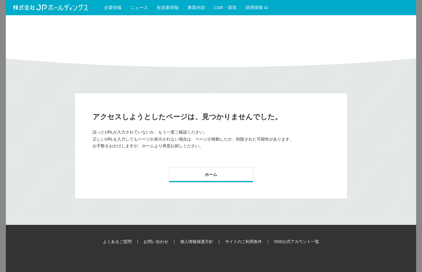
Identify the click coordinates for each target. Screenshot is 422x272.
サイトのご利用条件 (243, 241)
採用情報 (256, 7)
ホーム (211, 174)
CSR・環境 (225, 7)
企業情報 (113, 7)
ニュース (139, 7)
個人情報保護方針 (196, 241)
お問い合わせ (156, 241)
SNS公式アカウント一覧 (296, 241)
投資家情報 (168, 7)
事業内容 (196, 7)
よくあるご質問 (117, 241)
